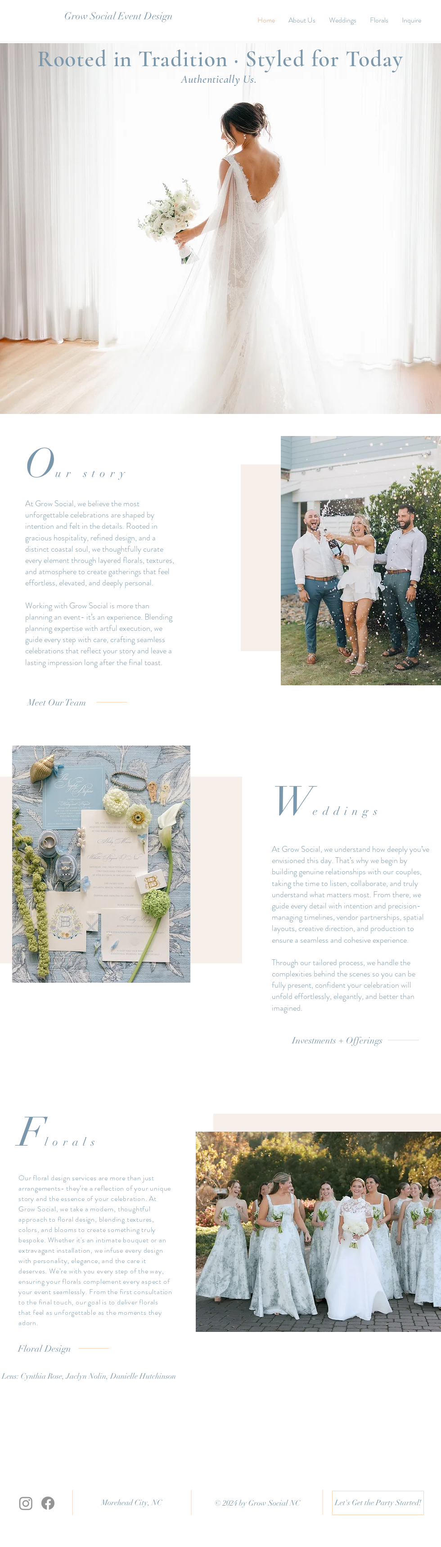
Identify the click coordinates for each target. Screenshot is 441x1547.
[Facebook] (48, 1503)
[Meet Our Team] (56, 702)
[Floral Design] (44, 1349)
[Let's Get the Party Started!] (378, 1503)
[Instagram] (26, 1503)
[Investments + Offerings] (337, 1040)
